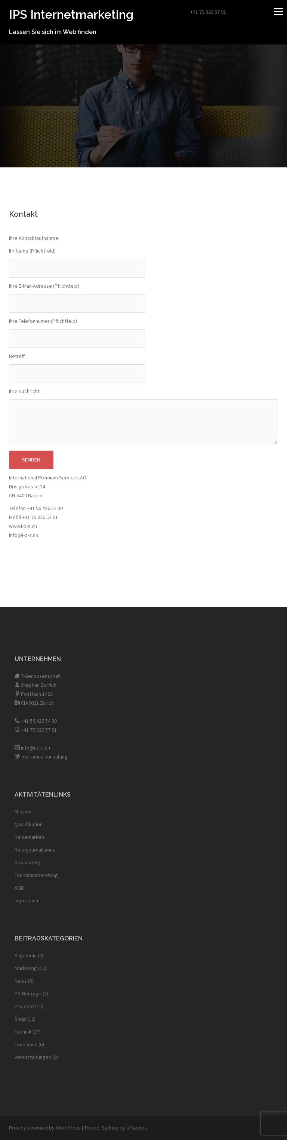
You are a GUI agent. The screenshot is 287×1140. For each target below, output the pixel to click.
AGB (19, 887)
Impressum (27, 900)
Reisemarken (29, 837)
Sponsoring (27, 862)
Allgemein (26, 955)
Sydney (110, 1127)
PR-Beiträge (28, 993)
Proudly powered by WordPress (45, 1127)
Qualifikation (29, 824)
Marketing (26, 968)
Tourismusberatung (36, 875)
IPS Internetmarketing (71, 14)
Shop (20, 1019)
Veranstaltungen (33, 1057)
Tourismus (26, 1044)
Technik (23, 1031)
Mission (23, 811)
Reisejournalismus (35, 849)
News (21, 980)
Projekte (24, 1006)
